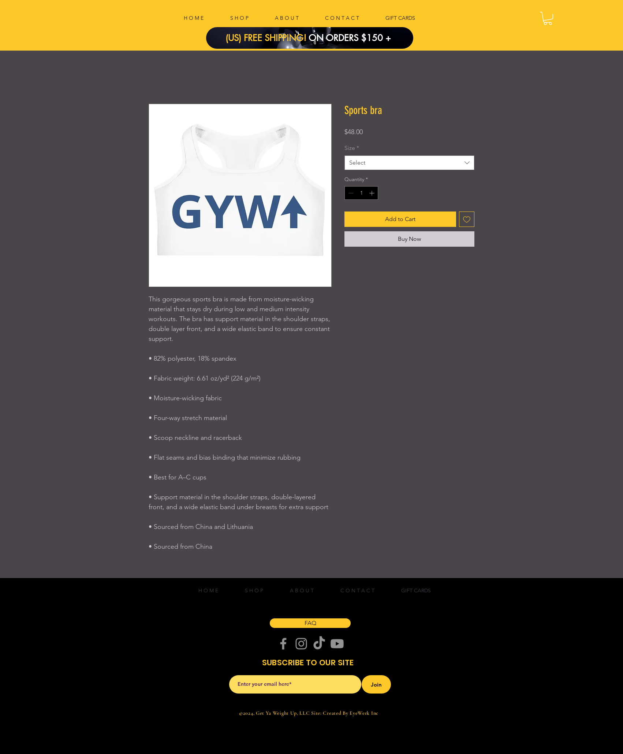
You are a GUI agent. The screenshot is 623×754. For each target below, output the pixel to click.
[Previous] (224, 38)
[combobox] (409, 162)
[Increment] (372, 193)
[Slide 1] (314, 32)
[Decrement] (350, 193)
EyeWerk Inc (364, 713)
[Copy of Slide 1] (305, 32)
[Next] (395, 38)
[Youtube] (337, 643)
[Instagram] (301, 643)
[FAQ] (310, 623)
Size (351, 147)
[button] (548, 18)
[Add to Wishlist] (466, 219)
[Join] (376, 684)
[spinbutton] (361, 193)
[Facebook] (283, 643)
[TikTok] (319, 643)
